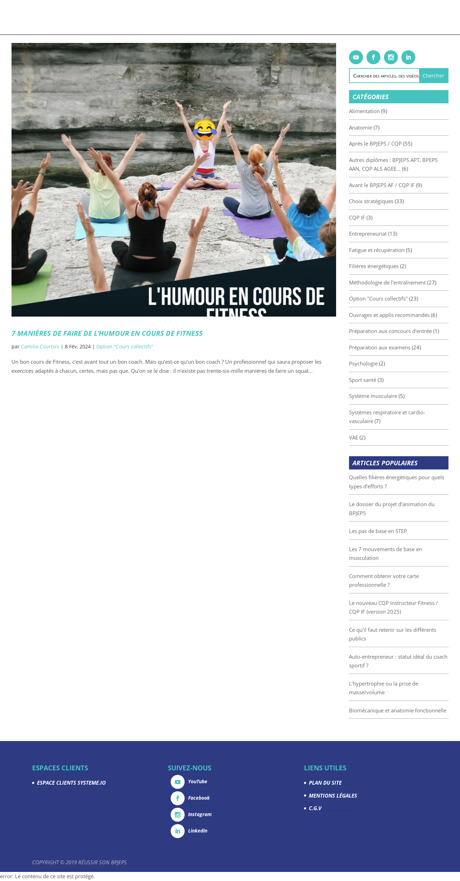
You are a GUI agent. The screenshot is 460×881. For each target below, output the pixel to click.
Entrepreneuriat (378, 233)
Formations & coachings (95, 18)
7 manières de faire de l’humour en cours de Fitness (107, 333)
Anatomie (371, 127)
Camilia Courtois (40, 346)
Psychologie (373, 363)
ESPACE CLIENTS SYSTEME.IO (71, 782)
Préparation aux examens (390, 347)
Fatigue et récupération (387, 249)
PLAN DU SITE (325, 782)
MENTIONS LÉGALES (333, 795)
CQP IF (367, 217)
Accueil (48, 18)
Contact (406, 18)
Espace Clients (370, 18)
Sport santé (373, 379)
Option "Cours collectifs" (125, 346)
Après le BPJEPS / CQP (385, 143)
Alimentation (374, 111)
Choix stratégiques (381, 201)
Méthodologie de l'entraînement (397, 282)
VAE (364, 437)
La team (336, 18)
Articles (197, 18)
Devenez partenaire (294, 18)
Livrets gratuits (161, 18)
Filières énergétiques (384, 265)
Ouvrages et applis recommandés (399, 314)
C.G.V (315, 808)
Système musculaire (383, 395)
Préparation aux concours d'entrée (400, 330)
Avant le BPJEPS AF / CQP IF (392, 185)
